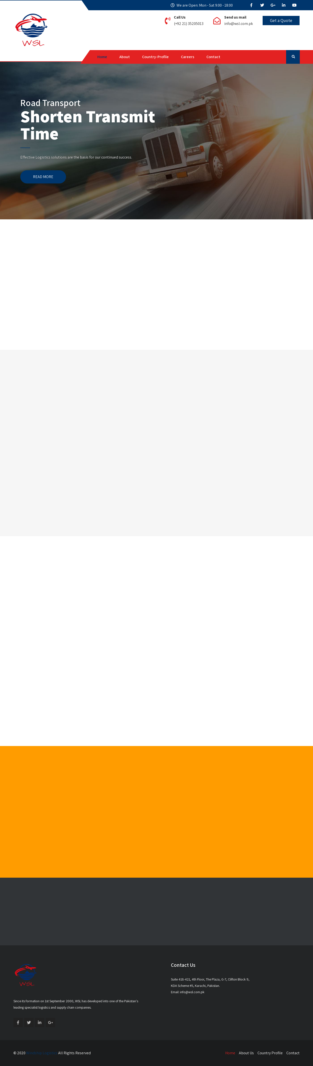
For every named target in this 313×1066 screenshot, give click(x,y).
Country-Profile (155, 56)
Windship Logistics (41, 1052)
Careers (187, 56)
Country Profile (270, 1052)
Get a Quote (281, 20)
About (124, 56)
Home (102, 56)
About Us (246, 1052)
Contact (213, 56)
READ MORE (43, 176)
